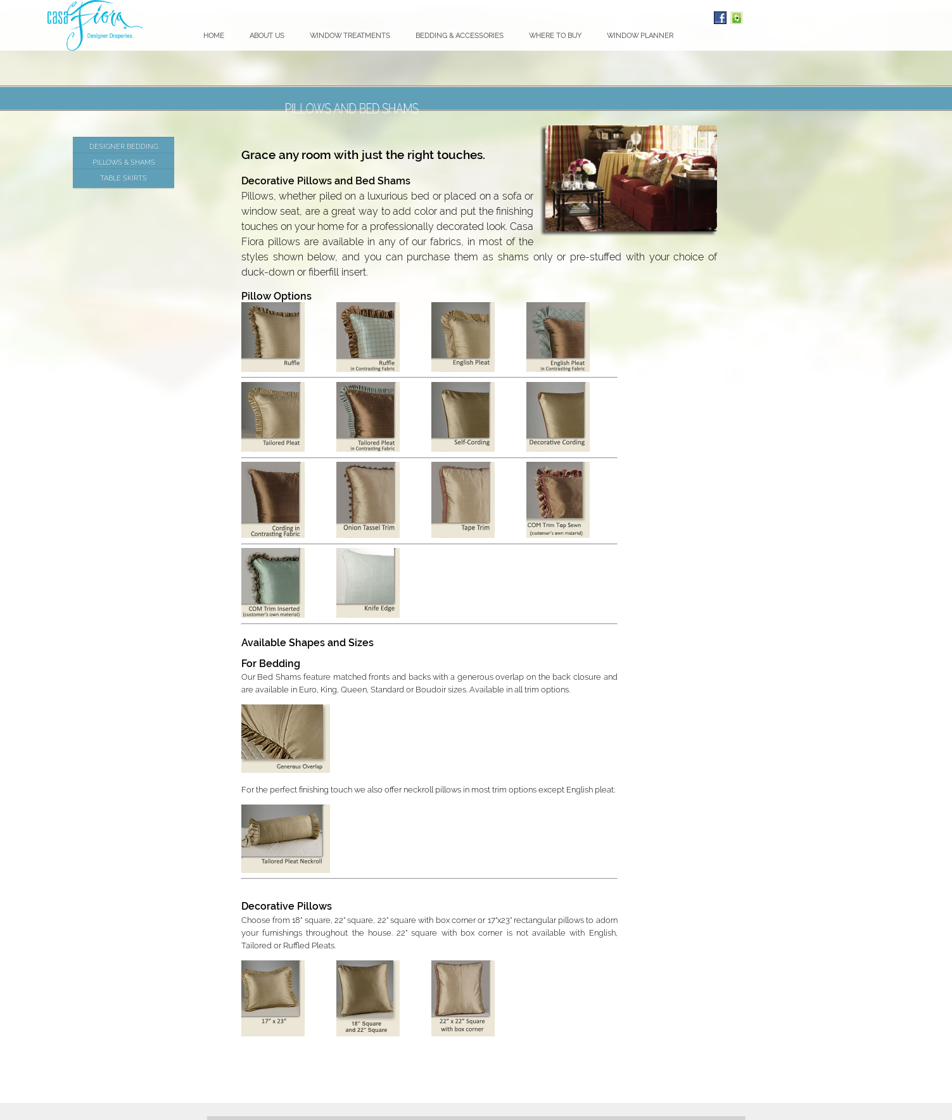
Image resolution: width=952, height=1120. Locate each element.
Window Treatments (350, 35)
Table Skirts (123, 178)
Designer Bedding (123, 146)
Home (213, 35)
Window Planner (640, 35)
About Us (267, 35)
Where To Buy (555, 35)
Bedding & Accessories (460, 35)
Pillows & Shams (123, 162)
